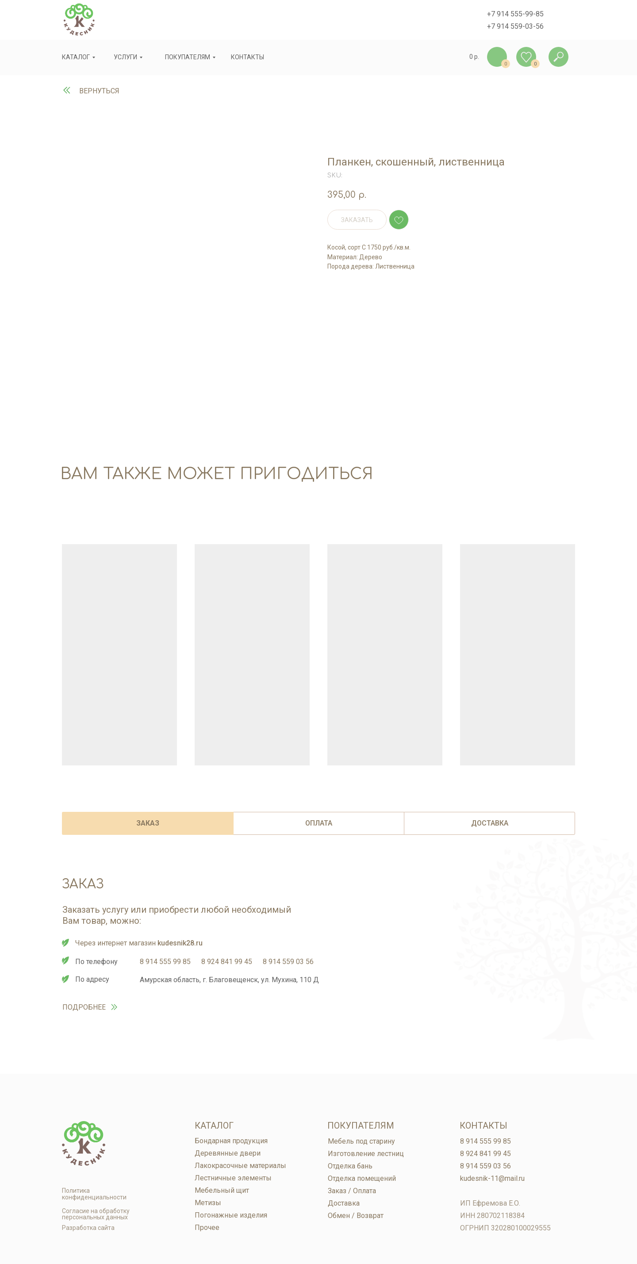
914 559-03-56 (520, 26)
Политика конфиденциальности (94, 1194)
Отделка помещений (362, 1178)
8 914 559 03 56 (288, 961)
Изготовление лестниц (366, 1153)
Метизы (208, 1203)
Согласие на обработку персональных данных (96, 1214)
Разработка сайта (88, 1227)
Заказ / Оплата (352, 1191)
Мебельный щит (222, 1190)
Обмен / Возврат (356, 1215)
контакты (247, 57)
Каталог (76, 57)
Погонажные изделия (231, 1215)
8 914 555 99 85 (165, 961)
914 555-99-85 (520, 14)
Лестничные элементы (233, 1178)
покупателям (187, 57)
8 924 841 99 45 (226, 961)
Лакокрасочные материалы (240, 1165)
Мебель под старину (361, 1141)
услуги (125, 57)
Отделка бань (350, 1166)
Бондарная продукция (231, 1141)
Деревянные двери (228, 1153)
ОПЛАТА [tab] (318, 823)
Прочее (207, 1227)
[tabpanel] (318, 971)
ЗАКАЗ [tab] (147, 823)
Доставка (344, 1203)
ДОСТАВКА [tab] (489, 823)
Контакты (483, 1125)
